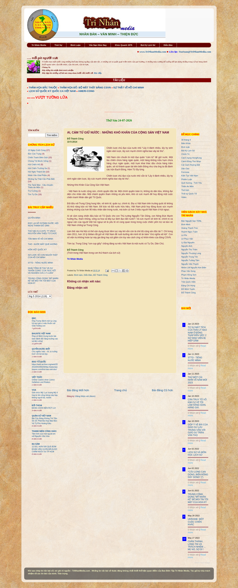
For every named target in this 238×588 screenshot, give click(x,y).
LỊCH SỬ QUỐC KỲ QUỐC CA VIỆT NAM (52, 91)
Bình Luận (75, 45)
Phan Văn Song (188, 271)
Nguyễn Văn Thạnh (190, 264)
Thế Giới (185, 190)
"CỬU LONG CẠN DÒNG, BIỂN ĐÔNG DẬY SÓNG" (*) (198, 474)
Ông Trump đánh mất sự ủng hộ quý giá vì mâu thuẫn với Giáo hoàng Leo (44, 323)
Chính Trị (185, 154)
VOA (34, 390)
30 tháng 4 (186, 140)
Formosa (185, 172)
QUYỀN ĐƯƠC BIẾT (41, 349)
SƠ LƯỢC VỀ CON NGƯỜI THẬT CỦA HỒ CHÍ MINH (43, 256)
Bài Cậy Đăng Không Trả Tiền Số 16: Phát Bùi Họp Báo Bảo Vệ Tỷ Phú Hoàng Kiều (44, 420)
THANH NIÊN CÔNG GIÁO (44, 431)
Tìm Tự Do (33, 194)
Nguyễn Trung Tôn (189, 257)
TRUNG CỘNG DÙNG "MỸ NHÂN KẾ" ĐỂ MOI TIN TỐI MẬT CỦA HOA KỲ (43, 280)
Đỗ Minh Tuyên (188, 289)
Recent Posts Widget (202, 563)
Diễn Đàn (168, 45)
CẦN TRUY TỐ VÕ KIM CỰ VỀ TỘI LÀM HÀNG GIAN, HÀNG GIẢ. (197, 403)
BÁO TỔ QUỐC (39, 362)
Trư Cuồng (33, 191)
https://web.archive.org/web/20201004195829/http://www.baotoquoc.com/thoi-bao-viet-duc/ (45, 366)
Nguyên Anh (186, 246)
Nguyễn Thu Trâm (189, 249)
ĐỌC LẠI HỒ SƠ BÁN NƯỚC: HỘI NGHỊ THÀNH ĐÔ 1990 (43, 224)
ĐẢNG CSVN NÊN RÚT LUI (44, 408)
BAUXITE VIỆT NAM (41, 333)
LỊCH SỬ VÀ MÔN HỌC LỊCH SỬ (197, 453)
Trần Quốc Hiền (188, 282)
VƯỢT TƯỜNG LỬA (51, 97)
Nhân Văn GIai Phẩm (37, 175)
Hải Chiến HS (34, 164)
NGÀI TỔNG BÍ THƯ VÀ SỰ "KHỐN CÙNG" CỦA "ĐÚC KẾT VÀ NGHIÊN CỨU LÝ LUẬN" (42, 270)
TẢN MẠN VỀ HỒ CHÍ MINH (40, 239)
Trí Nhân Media (39, 45)
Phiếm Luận (186, 179)
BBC (34, 318)
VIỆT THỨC (37, 377)
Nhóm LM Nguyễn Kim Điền (193, 267)
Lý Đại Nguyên (187, 242)
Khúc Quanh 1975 (123, 45)
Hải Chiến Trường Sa (37, 168)
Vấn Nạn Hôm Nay (98, 45)
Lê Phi (184, 235)
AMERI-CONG (86, 91)
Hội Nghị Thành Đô (36, 172)
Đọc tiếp (98, 73)
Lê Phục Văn (187, 239)
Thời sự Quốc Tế (189, 194)
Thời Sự (58, 45)
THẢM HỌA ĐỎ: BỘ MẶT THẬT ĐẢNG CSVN (85, 87)
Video (183, 197)
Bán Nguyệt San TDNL (191, 221)
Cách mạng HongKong (191, 158)
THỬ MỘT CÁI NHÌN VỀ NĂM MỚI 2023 (197, 380)
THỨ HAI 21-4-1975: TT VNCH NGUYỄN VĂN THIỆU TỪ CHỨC (42, 232)
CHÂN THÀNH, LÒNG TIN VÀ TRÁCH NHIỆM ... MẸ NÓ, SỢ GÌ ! (197, 545)
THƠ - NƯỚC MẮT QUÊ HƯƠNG (42, 244)
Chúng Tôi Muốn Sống (38, 161)
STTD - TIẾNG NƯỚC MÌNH (40, 263)
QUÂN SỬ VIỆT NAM (41, 416)
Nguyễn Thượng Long (191, 253)
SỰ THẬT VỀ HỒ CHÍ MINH (128, 87)
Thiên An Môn (187, 186)
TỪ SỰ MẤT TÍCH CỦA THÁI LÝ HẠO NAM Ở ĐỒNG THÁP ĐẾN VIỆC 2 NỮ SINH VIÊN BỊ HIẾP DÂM (197, 334)
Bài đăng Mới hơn (78, 390)
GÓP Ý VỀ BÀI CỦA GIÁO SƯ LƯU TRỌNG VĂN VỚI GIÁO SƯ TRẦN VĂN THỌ (198, 430)
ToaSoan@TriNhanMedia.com (195, 51)
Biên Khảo (186, 143)
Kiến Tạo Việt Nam (189, 176)
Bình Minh (185, 224)
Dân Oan (185, 168)
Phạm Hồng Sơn (188, 275)
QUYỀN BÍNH (34, 218)
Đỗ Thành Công (100, 275)
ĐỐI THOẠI (37, 405)
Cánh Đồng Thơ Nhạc (191, 161)
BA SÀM (36, 444)
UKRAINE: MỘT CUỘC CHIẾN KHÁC (196, 522)
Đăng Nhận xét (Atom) (85, 396)
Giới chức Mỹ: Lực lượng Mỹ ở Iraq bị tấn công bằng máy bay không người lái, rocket (45, 395)
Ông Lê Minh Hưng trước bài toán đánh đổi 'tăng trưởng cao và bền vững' (45, 338)
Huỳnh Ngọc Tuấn (189, 232)
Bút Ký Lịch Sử (148, 45)
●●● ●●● (31, 98)
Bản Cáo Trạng (34, 154)
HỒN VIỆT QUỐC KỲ (37, 249)
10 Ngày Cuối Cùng (37, 150)
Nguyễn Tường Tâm (190, 260)
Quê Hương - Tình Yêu (191, 183)
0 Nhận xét (193, 346)
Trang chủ (120, 390)
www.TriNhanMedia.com (152, 51)
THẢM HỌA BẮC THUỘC (43, 87)
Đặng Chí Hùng (188, 285)
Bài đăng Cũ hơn (162, 390)
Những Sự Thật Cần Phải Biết (41, 179)
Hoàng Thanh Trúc (189, 228)
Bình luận (78, 275)
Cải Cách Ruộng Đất (190, 165)
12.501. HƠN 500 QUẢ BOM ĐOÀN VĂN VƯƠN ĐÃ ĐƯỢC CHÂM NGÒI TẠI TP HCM (44, 449)
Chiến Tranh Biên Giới (38, 157)
